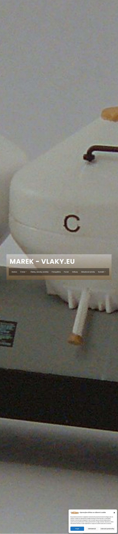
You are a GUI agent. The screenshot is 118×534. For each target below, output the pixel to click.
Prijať (77, 529)
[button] (114, 512)
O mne (23, 272)
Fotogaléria (56, 272)
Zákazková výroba (88, 272)
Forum (66, 272)
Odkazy (75, 272)
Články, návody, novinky (39, 272)
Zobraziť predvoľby (107, 529)
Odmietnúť (92, 529)
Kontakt (102, 272)
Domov (14, 272)
